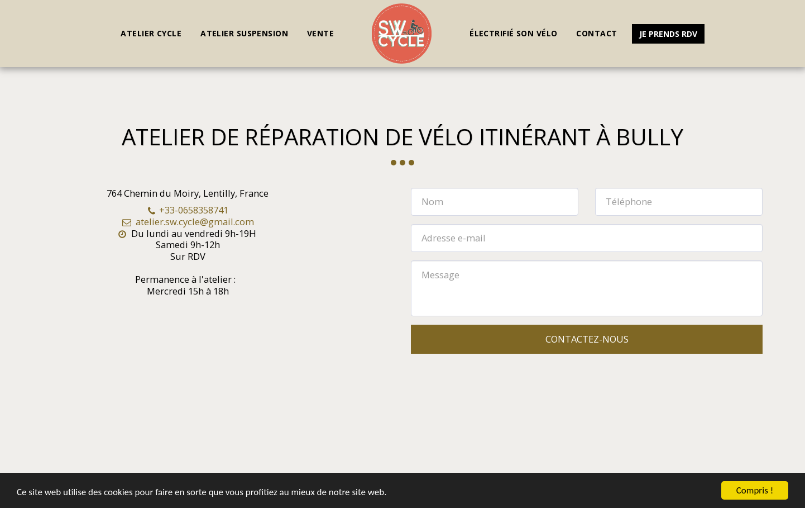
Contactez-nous (587, 339)
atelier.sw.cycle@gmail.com (187, 221)
